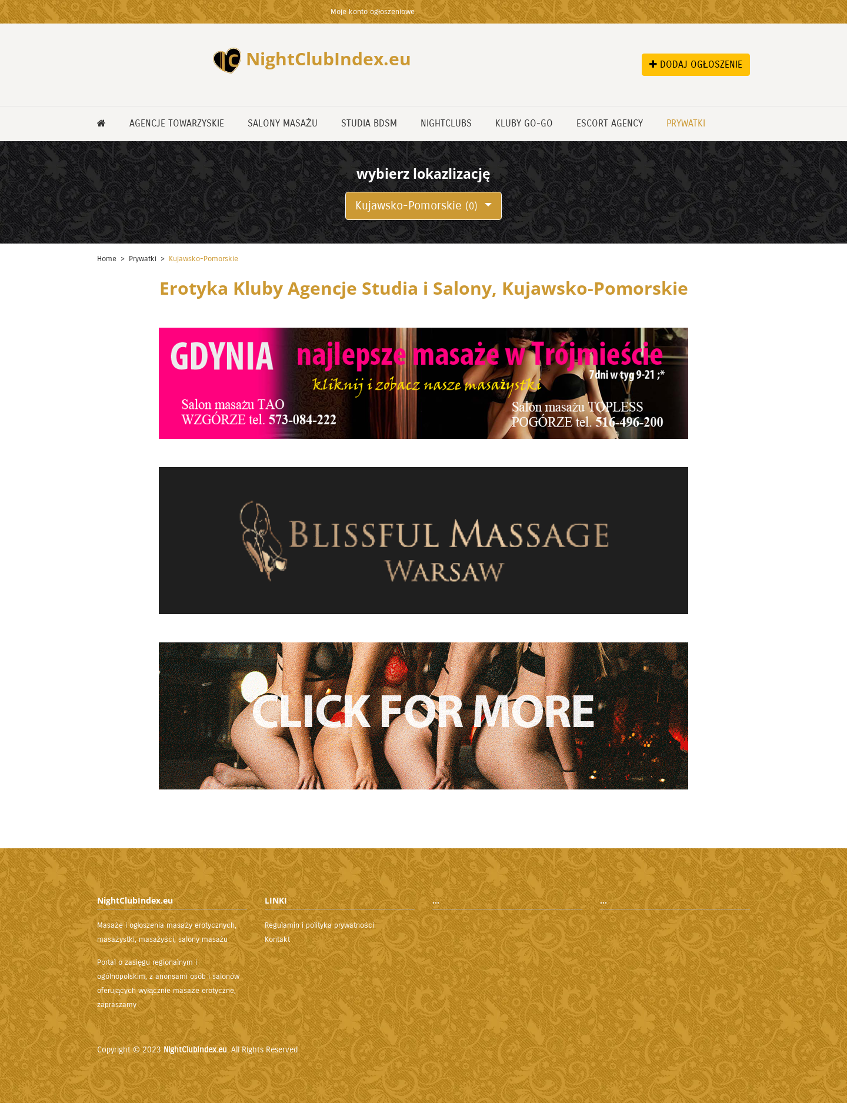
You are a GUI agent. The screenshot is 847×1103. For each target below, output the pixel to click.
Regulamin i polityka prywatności (319, 925)
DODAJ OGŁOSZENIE (695, 64)
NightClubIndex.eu (195, 1050)
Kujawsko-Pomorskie (418, 205)
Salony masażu (283, 123)
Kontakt (277, 939)
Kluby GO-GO (524, 123)
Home (106, 259)
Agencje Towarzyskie (176, 123)
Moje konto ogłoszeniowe (373, 11)
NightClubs (446, 123)
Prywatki (685, 123)
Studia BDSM (369, 123)
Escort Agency (609, 123)
